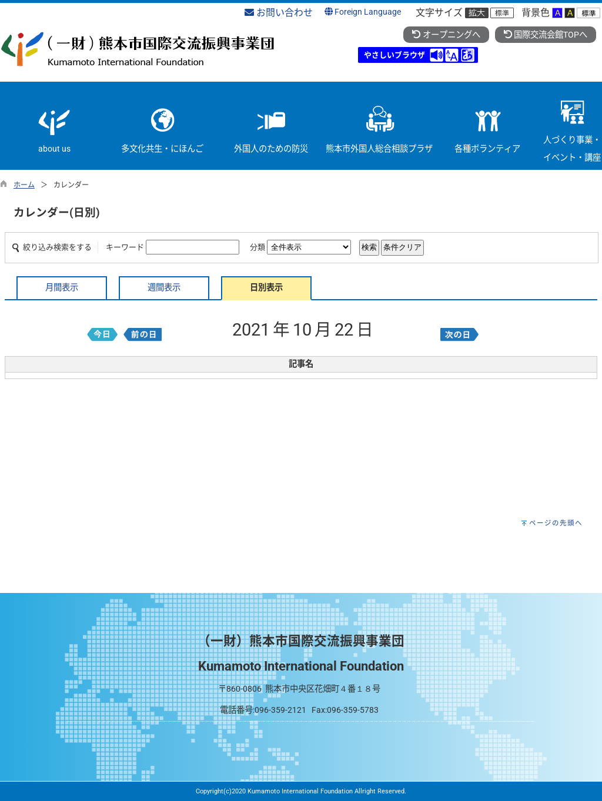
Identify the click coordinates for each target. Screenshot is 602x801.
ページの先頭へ (556, 523)
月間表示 (61, 288)
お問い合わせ (279, 12)
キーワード (125, 247)
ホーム (24, 185)
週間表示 (164, 288)
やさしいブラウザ (394, 55)
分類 (257, 247)
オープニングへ (446, 35)
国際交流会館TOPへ (545, 35)
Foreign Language (363, 12)
